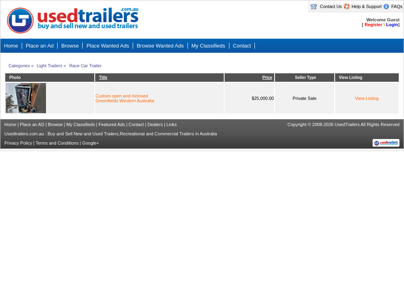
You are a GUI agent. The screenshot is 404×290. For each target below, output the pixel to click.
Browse (55, 124)
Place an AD (32, 124)
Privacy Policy (18, 143)
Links (172, 124)
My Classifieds (81, 124)
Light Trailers (49, 65)
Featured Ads (111, 124)
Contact (136, 124)
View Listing (367, 98)
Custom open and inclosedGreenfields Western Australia (125, 98)
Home (10, 124)
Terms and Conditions (56, 143)
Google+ (90, 143)
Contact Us (331, 6)
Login (392, 24)
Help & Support (367, 6)
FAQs (396, 6)
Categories (19, 65)
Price (267, 77)
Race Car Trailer (85, 65)
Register (373, 24)
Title (103, 77)
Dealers (155, 124)
